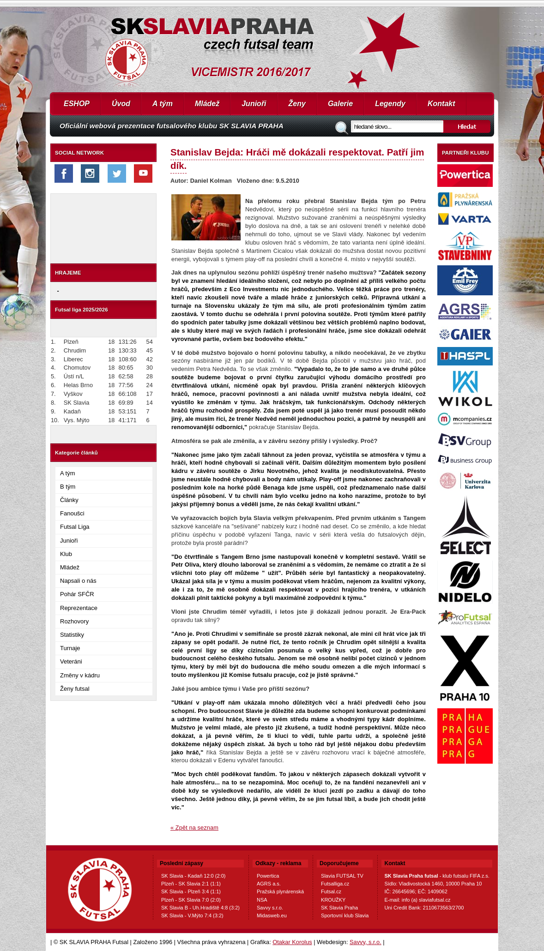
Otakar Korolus (292, 942)
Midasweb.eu (272, 915)
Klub (66, 553)
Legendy (390, 104)
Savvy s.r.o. (270, 907)
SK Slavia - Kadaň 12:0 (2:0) (193, 876)
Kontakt (441, 104)
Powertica (268, 876)
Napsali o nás (78, 580)
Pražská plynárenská (280, 891)
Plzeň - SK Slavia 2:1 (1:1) (191, 883)
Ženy (297, 104)
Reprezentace (78, 607)
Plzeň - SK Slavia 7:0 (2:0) (191, 900)
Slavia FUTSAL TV (342, 876)
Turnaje (70, 648)
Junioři (254, 104)
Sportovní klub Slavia (345, 915)
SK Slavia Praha (339, 907)
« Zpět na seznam (194, 827)
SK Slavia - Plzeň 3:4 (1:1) (191, 891)
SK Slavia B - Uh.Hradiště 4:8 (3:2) (200, 907)
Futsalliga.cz (335, 883)
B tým (67, 486)
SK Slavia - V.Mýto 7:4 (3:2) (192, 915)
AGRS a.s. (269, 883)
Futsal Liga (75, 526)
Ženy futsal (75, 688)
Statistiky (72, 634)
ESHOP (77, 104)
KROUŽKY (333, 900)
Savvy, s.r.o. (365, 942)
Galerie (340, 104)
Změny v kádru (80, 675)
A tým (162, 104)
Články (69, 499)
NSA (262, 900)
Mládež (207, 104)
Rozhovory (74, 621)
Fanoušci (72, 513)
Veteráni (71, 661)
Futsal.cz (331, 891)
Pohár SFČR (77, 594)
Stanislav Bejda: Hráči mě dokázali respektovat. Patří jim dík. (297, 159)
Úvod (121, 104)
